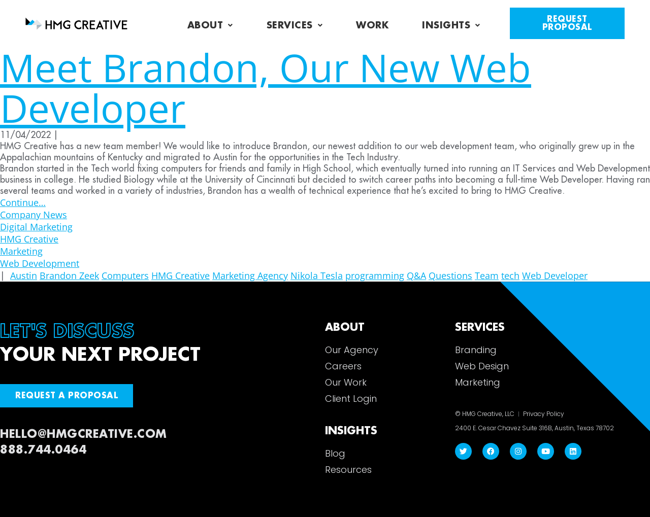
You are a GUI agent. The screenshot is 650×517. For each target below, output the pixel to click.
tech (510, 275)
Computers (125, 275)
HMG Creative (29, 239)
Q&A (416, 275)
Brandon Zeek (69, 275)
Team (487, 275)
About (210, 25)
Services (295, 25)
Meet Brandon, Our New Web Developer (265, 87)
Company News (33, 215)
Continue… (23, 202)
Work (372, 25)
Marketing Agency (250, 275)
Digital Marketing (36, 227)
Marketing (21, 251)
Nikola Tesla (316, 275)
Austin (23, 275)
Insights (451, 25)
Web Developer (555, 275)
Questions (450, 275)
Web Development (39, 263)
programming (374, 275)
